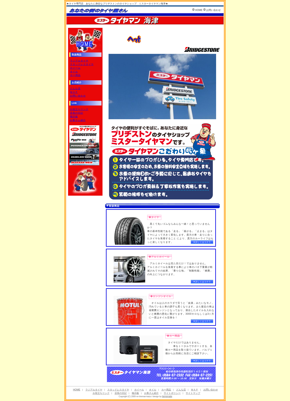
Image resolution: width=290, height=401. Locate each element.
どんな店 (75, 88)
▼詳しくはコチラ (202, 242)
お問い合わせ (213, 10)
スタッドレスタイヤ (82, 64)
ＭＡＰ (74, 92)
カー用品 (75, 75)
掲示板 (74, 116)
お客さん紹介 (78, 120)
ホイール (75, 68)
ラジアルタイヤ (79, 60)
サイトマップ (193, 393)
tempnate (167, 396)
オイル (74, 71)
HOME (198, 10)
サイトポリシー (172, 393)
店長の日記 (76, 113)
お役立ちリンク (79, 109)
